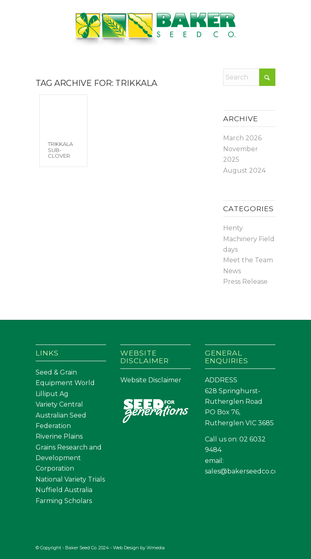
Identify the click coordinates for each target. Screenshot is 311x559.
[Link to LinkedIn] (269, 546)
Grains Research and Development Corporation (69, 458)
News (232, 271)
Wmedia (156, 547)
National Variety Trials (70, 479)
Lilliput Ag (52, 394)
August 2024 (244, 170)
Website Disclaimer (150, 380)
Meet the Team (248, 260)
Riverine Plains (59, 436)
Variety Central (59, 404)
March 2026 (242, 138)
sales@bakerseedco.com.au (249, 471)
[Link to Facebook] (257, 546)
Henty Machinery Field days (249, 238)
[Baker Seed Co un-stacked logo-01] (156, 30)
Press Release (245, 281)
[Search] (249, 77)
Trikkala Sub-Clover (60, 150)
